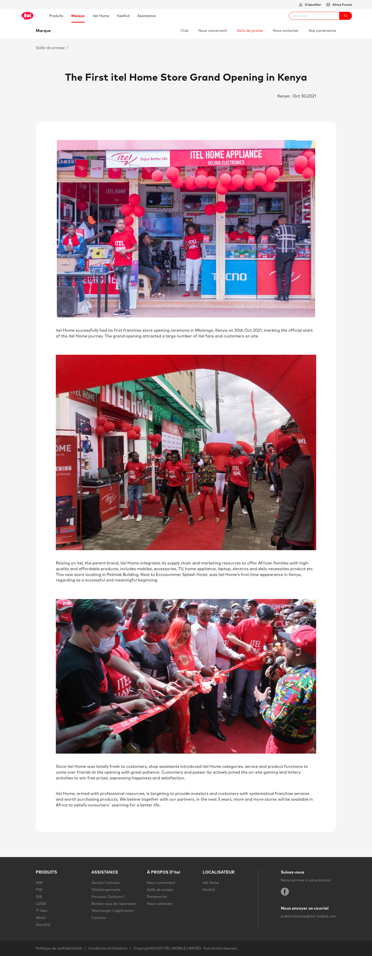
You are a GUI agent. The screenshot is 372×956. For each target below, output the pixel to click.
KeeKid (209, 889)
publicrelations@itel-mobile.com (308, 916)
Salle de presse (250, 30)
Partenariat (157, 896)
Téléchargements (105, 889)
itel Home (211, 882)
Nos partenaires (322, 30)
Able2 (41, 917)
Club (184, 30)
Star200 (43, 924)
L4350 (41, 903)
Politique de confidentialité (59, 948)
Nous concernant (213, 30)
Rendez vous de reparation (114, 903)
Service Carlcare (105, 882)
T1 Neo (41, 910)
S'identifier (312, 5)
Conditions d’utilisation (107, 948)
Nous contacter (286, 30)
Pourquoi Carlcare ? (108, 896)
